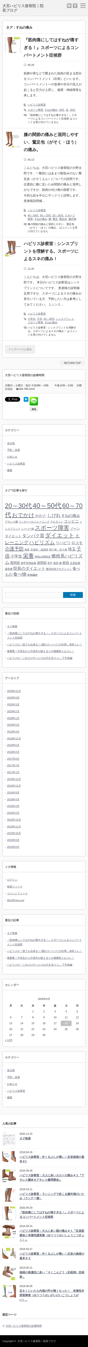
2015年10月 (14, 833)
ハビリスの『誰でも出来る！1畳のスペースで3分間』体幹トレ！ (44, 644)
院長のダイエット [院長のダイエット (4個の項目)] (29, 568)
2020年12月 (14, 691)
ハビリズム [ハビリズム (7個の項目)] (42, 542)
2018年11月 (14, 738)
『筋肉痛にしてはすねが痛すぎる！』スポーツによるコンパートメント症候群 (51, 48)
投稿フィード (15, 886)
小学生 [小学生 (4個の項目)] (16, 556)
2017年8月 (13, 758)
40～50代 (33, 215)
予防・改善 (13, 449)
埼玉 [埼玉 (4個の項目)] (72, 549)
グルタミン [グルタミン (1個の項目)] (56, 521)
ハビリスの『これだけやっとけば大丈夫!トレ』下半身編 (39, 657)
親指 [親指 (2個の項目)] (65, 563)
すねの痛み (51, 109)
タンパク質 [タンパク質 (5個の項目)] (33, 535)
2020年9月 (13, 697)
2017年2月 (13, 765)
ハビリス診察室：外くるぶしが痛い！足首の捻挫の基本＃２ (51, 1256)
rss (69, 5)
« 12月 (8, 1040)
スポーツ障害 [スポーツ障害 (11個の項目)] (52, 527)
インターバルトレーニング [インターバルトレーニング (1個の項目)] (34, 521)
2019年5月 (13, 724)
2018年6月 (13, 745)
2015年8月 (13, 846)
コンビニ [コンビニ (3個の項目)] (71, 521)
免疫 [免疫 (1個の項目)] (27, 549)
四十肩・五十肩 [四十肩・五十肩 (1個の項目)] (58, 549)
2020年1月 (13, 718)
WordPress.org (15, 900)
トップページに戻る (20, 349)
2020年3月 (13, 704)
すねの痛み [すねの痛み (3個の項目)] (70, 516)
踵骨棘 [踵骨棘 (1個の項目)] (9, 568)
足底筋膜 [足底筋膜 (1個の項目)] (75, 563)
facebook (75, 5)
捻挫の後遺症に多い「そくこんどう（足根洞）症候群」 (51, 1275)
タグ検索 (12, 626)
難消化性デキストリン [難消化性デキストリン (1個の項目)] (59, 568)
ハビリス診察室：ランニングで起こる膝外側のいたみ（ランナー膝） (51, 1196)
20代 (72, 109)
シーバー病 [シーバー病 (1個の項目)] (27, 528)
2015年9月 (13, 840)
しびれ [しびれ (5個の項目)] (54, 515)
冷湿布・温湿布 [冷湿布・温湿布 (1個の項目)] (39, 549)
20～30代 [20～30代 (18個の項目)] (18, 505)
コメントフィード (17, 893)
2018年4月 (13, 751)
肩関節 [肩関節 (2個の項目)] (42, 563)
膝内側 (72, 218)
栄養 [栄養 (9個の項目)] (28, 556)
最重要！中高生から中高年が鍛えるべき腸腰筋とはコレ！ (40, 651)
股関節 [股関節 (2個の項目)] (15, 563)
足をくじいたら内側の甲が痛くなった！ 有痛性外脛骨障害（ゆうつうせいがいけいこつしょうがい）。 (51, 1295)
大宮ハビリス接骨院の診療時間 (24, 1325)
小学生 (31, 318)
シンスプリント (65, 318)
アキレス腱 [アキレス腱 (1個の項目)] (11, 521)
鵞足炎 (63, 218)
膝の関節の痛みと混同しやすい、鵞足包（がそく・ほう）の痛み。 (51, 142)
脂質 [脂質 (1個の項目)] (55, 563)
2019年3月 (13, 731)
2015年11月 (14, 826)
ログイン (12, 879)
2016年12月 (14, 779)
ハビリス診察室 (37, 104)
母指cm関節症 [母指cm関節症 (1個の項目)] (42, 556)
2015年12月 (14, 819)
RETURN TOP (72, 363)
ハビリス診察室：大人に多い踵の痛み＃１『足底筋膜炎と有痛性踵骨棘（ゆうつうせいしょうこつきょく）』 (51, 1235)
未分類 (11, 443)
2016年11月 (14, 785)
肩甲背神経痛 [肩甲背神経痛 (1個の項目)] (28, 563)
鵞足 (55, 218)
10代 (61, 109)
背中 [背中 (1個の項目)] (50, 563)
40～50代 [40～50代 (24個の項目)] (47, 505)
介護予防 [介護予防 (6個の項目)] (14, 548)
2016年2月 (13, 812)
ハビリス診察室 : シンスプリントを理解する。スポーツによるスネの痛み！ (51, 251)
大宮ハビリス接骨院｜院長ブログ (36, 1341)
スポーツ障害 (35, 109)
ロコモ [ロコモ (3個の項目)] (77, 543)
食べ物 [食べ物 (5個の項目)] (20, 574)
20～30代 (57, 215)
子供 (39, 318)
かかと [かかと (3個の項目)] (40, 516)
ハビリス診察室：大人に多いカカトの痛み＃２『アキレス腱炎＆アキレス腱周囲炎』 (51, 1177)
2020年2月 (13, 711)
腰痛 (9, 470)
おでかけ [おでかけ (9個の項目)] (23, 515)
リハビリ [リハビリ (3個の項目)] (63, 543)
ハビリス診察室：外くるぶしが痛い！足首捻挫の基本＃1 (51, 1159)
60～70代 (45, 215)
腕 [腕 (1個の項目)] (60, 563)
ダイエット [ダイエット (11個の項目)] (59, 535)
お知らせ (12, 456)
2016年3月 (13, 806)
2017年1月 (13, 772)
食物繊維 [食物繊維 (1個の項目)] (32, 574)
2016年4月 (13, 799)
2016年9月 (13, 792)
